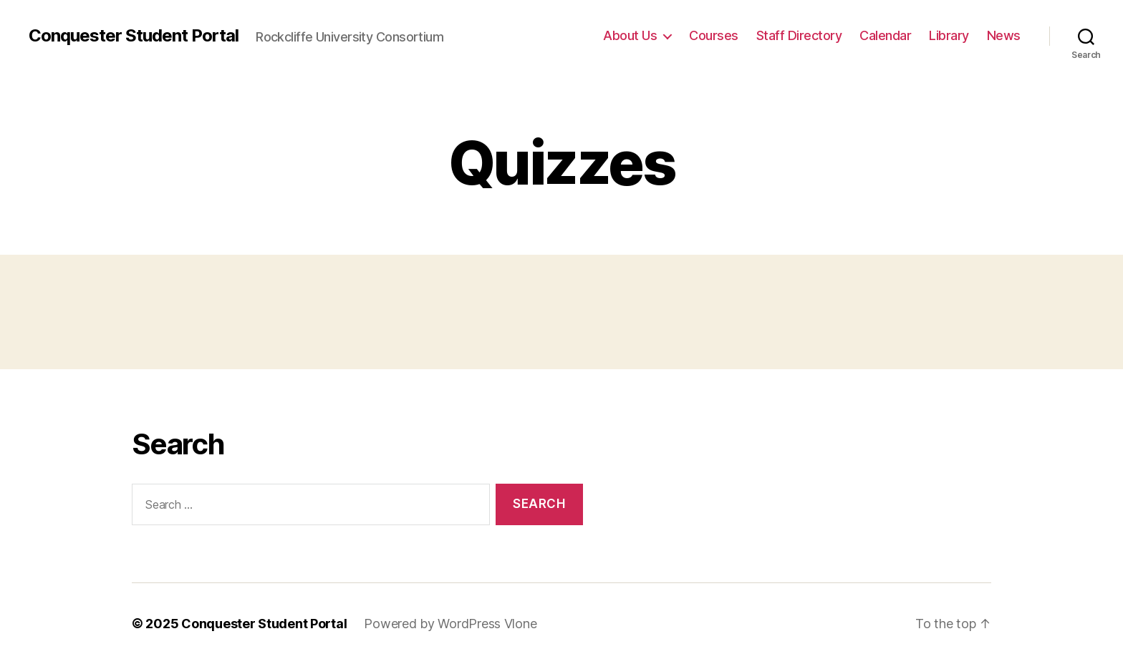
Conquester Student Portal (133, 35)
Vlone (520, 623)
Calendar (885, 35)
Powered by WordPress (433, 623)
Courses (713, 35)
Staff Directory (799, 35)
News (1004, 35)
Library (949, 35)
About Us (630, 35)
